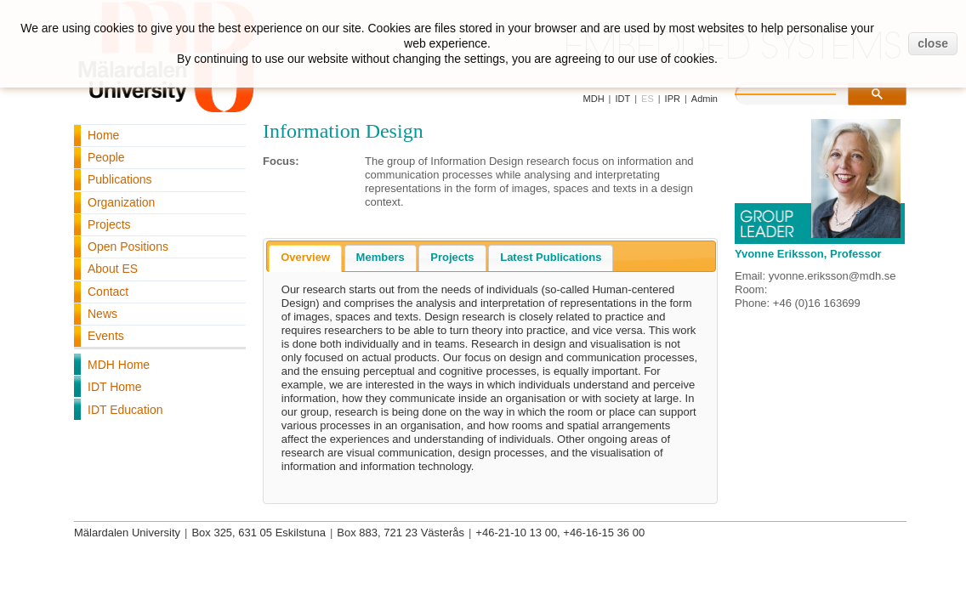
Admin (704, 99)
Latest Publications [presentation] (550, 257)
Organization (121, 202)
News (102, 313)
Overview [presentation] (305, 257)
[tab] (305, 258)
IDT (622, 99)
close (933, 43)
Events (106, 336)
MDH (594, 99)
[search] (803, 91)
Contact (108, 291)
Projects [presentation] (452, 257)
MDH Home (119, 364)
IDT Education (125, 409)
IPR (672, 99)
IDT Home (115, 387)
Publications (120, 179)
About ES (113, 268)
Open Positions (128, 246)
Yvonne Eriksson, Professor (808, 253)
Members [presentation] (380, 257)
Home (103, 135)
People (106, 157)
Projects (109, 224)
